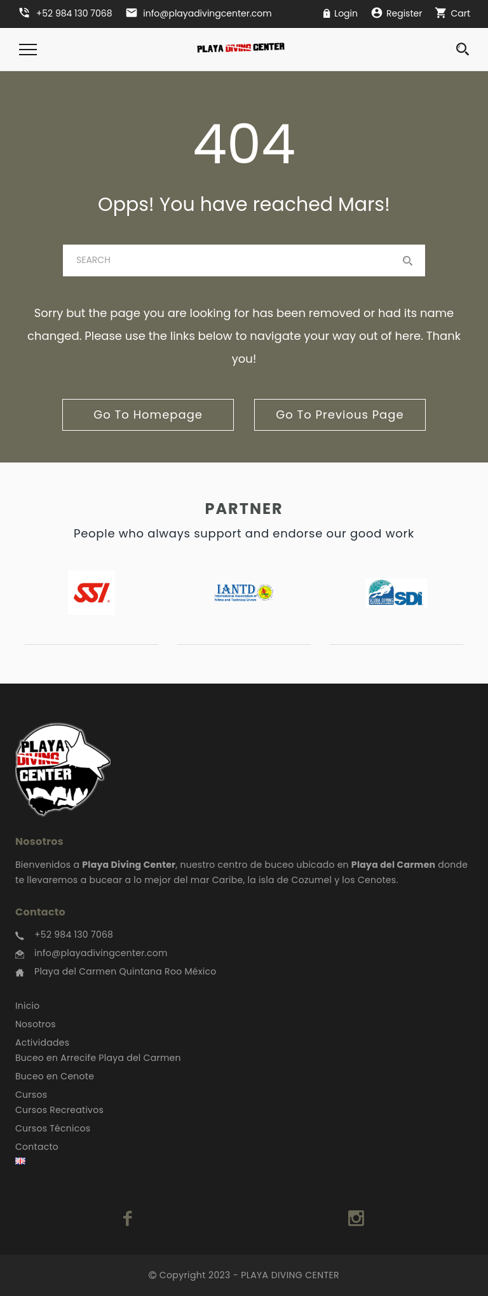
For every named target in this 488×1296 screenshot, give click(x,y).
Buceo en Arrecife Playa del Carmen (98, 1057)
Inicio (27, 1005)
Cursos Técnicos (52, 1128)
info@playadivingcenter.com (101, 953)
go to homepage (148, 414)
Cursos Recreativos (59, 1110)
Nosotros (35, 1024)
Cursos (31, 1094)
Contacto (36, 1146)
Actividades (42, 1042)
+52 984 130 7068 (73, 934)
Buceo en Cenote (54, 1076)
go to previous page (339, 414)
